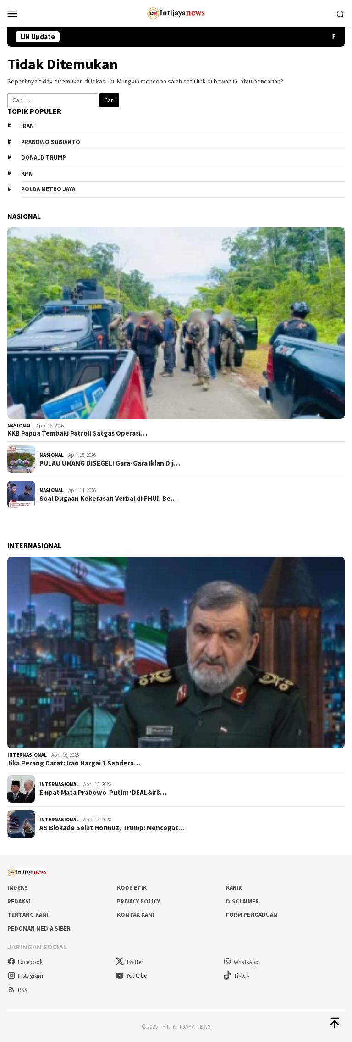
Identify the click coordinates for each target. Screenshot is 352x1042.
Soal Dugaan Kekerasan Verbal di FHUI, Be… (108, 498)
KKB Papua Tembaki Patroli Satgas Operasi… (77, 433)
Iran (27, 126)
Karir (234, 888)
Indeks (17, 888)
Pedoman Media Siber (39, 928)
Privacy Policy (138, 901)
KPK (26, 173)
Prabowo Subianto (50, 142)
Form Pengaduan (251, 915)
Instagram (25, 976)
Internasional (27, 755)
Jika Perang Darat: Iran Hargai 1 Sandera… (73, 763)
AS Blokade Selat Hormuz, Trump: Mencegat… (112, 828)
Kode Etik (132, 888)
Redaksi (19, 901)
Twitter (129, 962)
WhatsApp (240, 962)
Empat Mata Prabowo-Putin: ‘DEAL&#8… (102, 792)
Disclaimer (242, 901)
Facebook (25, 962)
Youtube (131, 976)
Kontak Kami (135, 915)
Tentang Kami (28, 915)
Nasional (19, 425)
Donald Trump (43, 157)
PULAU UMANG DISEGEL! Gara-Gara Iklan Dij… (109, 463)
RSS (17, 990)
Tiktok (236, 976)
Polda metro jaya (48, 189)
